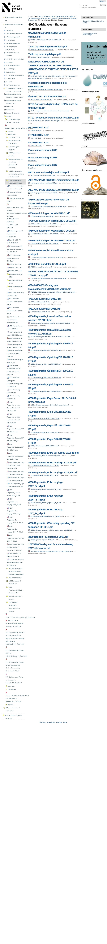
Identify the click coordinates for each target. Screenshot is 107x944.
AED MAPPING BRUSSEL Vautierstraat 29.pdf (53, 180)
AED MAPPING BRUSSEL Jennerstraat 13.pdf (53, 189)
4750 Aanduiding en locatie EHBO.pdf (48, 213)
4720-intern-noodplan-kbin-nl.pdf (40, 267)
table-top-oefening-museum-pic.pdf (41, 49)
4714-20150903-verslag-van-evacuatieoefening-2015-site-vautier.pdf (51, 292)
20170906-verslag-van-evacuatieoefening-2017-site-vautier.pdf (50, 551)
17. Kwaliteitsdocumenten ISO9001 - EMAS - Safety (45, 18)
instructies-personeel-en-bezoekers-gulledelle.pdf (45, 89)
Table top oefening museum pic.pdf (47, 46)
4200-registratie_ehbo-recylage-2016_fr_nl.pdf (44, 503)
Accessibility (51, 722)
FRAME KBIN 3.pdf (38, 127)
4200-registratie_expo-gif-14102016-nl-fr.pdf (43, 418)
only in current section (89, 8)
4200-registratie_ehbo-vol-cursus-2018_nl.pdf (44, 456)
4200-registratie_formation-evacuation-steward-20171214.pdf (49, 323)
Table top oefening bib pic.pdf (44, 54)
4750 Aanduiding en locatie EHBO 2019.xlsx (52, 220)
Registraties (32, 20)
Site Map (42, 722)
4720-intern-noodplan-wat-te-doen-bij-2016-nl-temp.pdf (47, 278)
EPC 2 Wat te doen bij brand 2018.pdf (48, 172)
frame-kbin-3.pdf (35, 130)
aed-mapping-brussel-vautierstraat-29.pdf (43, 183)
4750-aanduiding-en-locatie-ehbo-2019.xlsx (43, 224)
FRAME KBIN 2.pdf (38, 135)
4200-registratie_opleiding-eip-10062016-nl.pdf (44, 378)
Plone (65, 722)
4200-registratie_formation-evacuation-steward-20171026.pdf (49, 337)
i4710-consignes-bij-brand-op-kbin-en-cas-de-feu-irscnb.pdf (48, 111)
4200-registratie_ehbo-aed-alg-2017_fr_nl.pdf (44, 516)
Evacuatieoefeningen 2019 (42, 150)
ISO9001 (66, 18)
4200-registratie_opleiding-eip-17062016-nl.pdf (44, 350)
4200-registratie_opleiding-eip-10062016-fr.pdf (44, 391)
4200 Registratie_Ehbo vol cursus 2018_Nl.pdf (53, 452)
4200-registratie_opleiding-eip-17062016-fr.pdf (44, 364)
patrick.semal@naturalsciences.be (96, 62)
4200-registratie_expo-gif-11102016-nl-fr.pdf (43, 432)
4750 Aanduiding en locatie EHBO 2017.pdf (51, 230)
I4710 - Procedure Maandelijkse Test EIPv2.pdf (53, 117)
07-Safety (73, 18)
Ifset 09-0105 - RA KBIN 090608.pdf (47, 96)
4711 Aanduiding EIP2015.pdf (44, 308)
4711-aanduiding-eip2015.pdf (39, 312)
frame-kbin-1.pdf (35, 145)
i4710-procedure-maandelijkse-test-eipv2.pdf (44, 121)
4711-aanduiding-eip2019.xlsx (39, 302)
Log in (102, 1)
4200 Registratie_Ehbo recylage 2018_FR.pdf (52, 472)
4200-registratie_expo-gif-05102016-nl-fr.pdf (43, 446)
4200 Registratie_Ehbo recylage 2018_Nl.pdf (52, 462)
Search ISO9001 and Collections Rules (93, 22)
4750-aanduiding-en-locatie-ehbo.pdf (41, 216)
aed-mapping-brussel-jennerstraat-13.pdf (42, 193)
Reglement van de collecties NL (65, 16)
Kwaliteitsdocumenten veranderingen (90, 34)
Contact (59, 722)
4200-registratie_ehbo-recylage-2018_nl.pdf (43, 465)
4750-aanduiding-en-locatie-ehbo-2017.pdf (43, 234)
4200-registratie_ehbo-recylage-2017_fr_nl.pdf (44, 489)
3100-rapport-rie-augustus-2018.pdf (41, 540)
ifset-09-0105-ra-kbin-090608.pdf (40, 99)
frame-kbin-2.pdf (35, 138)
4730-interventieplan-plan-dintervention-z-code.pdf (46, 257)
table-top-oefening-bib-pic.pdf (39, 57)
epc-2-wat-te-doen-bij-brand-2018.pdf (41, 175)
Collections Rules (48, 16)
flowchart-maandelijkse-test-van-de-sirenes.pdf (44, 40)
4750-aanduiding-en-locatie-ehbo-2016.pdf (43, 243)
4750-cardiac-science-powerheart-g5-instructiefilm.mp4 (47, 206)
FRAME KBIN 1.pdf (38, 142)
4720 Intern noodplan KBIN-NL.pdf (47, 264)
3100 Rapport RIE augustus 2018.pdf (48, 536)
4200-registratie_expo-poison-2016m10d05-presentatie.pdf (48, 405)
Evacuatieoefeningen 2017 (42, 165)
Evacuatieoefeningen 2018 (42, 157)
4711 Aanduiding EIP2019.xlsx (44, 298)
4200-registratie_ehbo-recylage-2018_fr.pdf (43, 475)
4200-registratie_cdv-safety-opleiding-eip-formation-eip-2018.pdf (50, 530)
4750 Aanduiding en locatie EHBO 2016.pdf (51, 240)
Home (39, 16)
